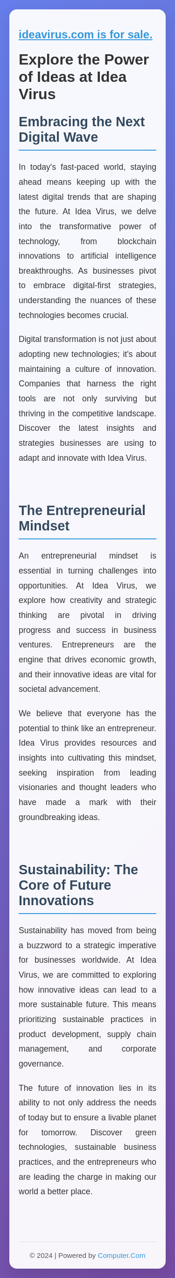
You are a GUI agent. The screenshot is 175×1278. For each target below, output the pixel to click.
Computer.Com (121, 1255)
